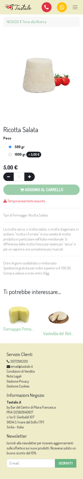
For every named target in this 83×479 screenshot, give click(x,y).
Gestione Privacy (18, 381)
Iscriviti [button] (66, 463)
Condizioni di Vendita (21, 371)
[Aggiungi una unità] (29, 177)
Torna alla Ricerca (34, 22)
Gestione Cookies (18, 386)
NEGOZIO (13, 22)
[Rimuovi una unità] (8, 177)
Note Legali (14, 376)
